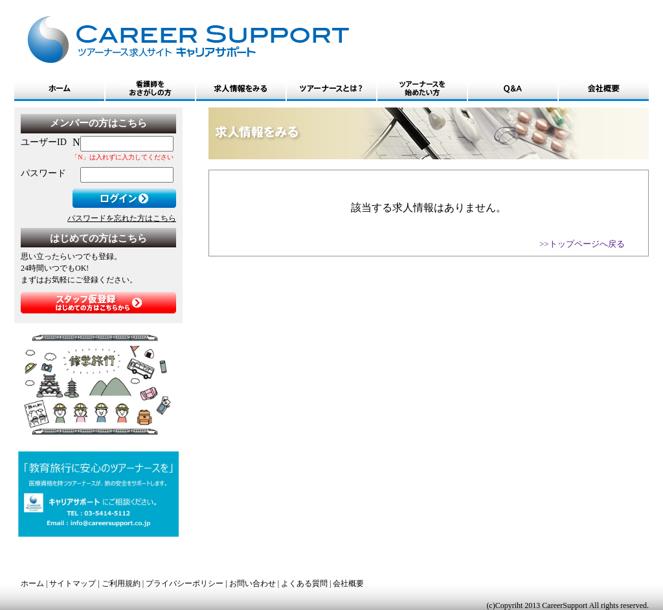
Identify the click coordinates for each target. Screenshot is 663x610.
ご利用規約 (121, 583)
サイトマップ (72, 583)
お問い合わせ (252, 583)
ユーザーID (44, 142)
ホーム (59, 88)
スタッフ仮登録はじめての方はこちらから (98, 302)
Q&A (512, 88)
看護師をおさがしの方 (150, 88)
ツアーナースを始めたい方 (422, 88)
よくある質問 (304, 583)
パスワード (43, 173)
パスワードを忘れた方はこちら (121, 218)
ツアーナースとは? (331, 88)
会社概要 (603, 88)
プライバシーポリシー (184, 583)
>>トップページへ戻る (582, 244)
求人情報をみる (241, 88)
